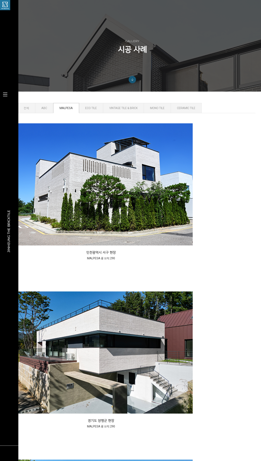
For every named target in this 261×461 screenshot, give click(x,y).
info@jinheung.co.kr (204, 422)
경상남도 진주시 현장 (140, 259)
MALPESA (90, 117)
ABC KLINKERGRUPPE (126, 412)
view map (190, 431)
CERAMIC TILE (210, 117)
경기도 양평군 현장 (140, 187)
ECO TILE (115, 117)
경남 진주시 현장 (212, 330)
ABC (69, 117)
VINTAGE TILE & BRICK (148, 117)
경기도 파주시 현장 (67, 259)
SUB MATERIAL (122, 441)
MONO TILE (182, 117)
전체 (50, 117)
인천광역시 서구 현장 (67, 187)
